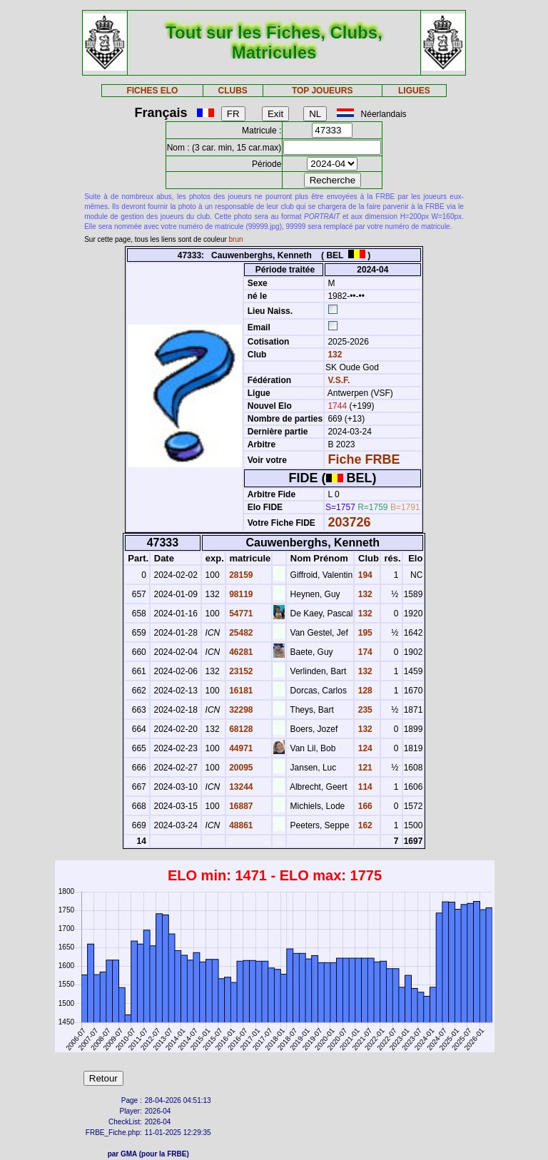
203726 (349, 522)
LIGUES (414, 91)
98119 (240, 594)
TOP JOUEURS (322, 91)
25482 (240, 633)
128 (363, 691)
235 (363, 710)
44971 (240, 748)
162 (363, 825)
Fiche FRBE (364, 459)
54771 (240, 614)
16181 (240, 691)
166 (363, 806)
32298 (240, 710)
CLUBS (232, 91)
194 (363, 575)
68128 (240, 729)
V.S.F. (339, 380)
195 (363, 633)
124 (363, 748)
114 (363, 787)
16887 (240, 806)
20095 (240, 768)
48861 (240, 825)
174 (363, 652)
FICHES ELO (152, 91)
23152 (240, 671)
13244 (240, 787)
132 (333, 355)
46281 (240, 652)
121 (363, 768)
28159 (240, 575)
